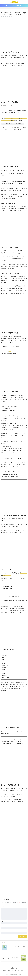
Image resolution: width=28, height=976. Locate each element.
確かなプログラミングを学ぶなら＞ (14, 5)
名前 (2, 921)
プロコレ (23, 970)
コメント (3, 906)
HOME (14, 968)
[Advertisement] (14, 33)
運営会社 (5, 970)
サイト (2, 931)
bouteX (18, 970)
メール (3, 926)
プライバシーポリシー (14, 973)
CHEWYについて (12, 970)
